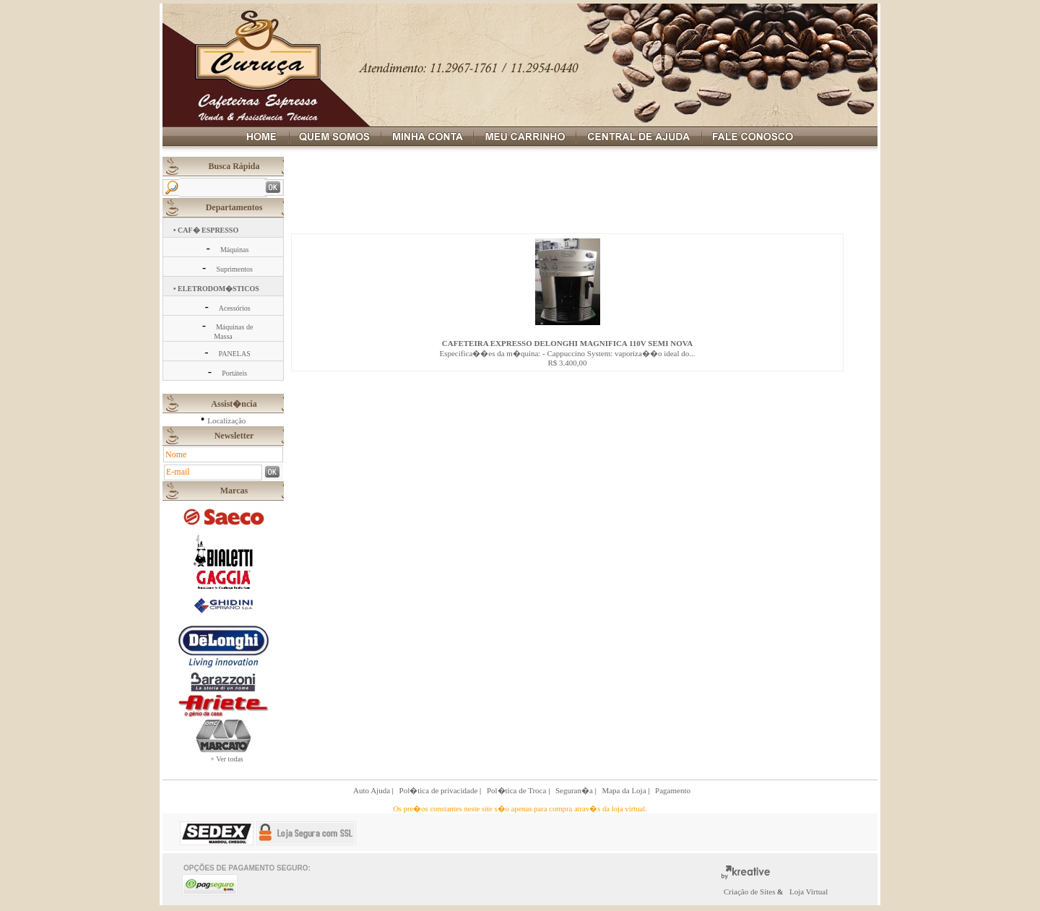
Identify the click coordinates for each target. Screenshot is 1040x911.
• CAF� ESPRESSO (205, 230)
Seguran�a (575, 790)
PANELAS (235, 354)
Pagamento (672, 790)
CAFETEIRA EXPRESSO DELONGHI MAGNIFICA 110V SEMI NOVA (567, 343)
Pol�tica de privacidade (439, 790)
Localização (226, 420)
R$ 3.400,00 (566, 362)
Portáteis (234, 373)
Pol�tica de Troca (517, 790)
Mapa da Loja (625, 790)
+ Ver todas (226, 759)
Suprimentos (234, 269)
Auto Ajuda (372, 790)
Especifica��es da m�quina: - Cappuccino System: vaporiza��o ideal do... (567, 353)
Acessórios (235, 308)
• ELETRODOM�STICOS (216, 289)
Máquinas (234, 250)
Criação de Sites (750, 891)
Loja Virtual (808, 891)
